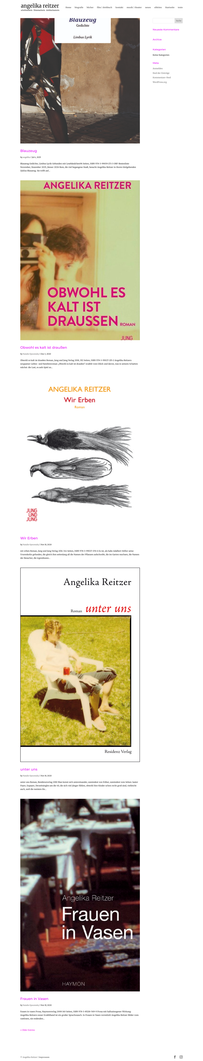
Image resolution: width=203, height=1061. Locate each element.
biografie (79, 8)
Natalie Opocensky (31, 354)
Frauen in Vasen (34, 999)
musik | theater (134, 8)
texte (180, 8)
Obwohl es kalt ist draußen (43, 347)
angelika (26, 157)
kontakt (119, 8)
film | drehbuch (104, 8)
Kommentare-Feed (162, 77)
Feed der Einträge (161, 73)
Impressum (44, 1057)
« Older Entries (27, 1030)
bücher (90, 8)
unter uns (28, 769)
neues (148, 8)
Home (68, 8)
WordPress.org (160, 82)
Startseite (169, 8)
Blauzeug (28, 151)
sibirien (158, 8)
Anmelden (158, 68)
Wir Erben (29, 538)
